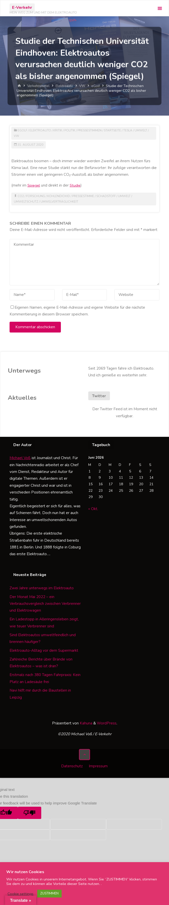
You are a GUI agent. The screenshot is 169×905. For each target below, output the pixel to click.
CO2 (21, 196)
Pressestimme (84, 196)
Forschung (36, 196)
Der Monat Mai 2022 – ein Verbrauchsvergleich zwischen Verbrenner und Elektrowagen (45, 603)
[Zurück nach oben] (84, 755)
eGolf (97, 86)
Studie (76, 185)
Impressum (98, 765)
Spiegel (34, 185)
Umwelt (145, 130)
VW (84, 86)
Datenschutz (71, 765)
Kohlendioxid (59, 196)
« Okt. (93, 508)
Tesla (132, 130)
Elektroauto (66, 86)
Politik (71, 130)
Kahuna (85, 723)
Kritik (59, 130)
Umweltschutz (26, 202)
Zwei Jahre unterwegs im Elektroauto (42, 588)
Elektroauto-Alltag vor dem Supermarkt (44, 650)
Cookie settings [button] (20, 893)
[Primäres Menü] (160, 8)
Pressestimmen (92, 130)
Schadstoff (108, 196)
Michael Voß (20, 457)
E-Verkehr (22, 7)
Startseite (116, 130)
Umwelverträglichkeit (60, 202)
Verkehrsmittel (39, 86)
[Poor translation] (29, 811)
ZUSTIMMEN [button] (49, 893)
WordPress (106, 723)
